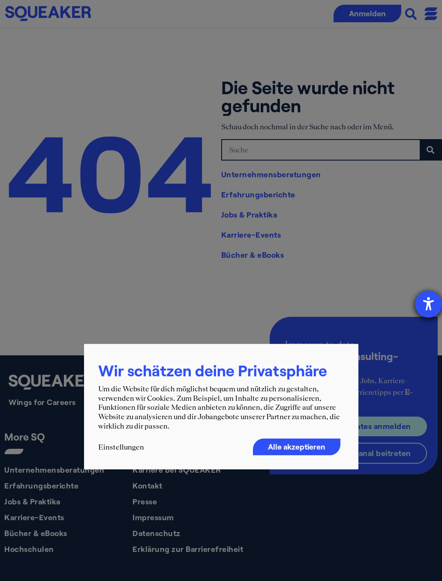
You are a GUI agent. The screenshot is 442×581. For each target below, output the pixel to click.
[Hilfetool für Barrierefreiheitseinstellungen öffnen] (428, 304)
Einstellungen (121, 447)
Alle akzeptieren (296, 447)
